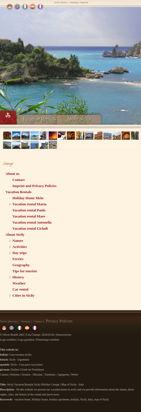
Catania (4, 374)
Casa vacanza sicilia (20, 354)
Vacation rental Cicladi (30, 228)
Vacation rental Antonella (32, 222)
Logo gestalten (26, 339)
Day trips (19, 253)
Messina (37, 374)
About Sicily (79, 119)
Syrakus (26, 374)
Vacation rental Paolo (28, 210)
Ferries (18, 259)
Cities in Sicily (23, 295)
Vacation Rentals (39, 119)
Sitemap (25, 321)
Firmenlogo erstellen (47, 339)
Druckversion (64, 334)
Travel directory (9, 321)
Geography (21, 265)
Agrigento (63, 374)
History (18, 277)
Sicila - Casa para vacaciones (27, 364)
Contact (18, 180)
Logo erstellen (8, 339)
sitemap (74, 2)
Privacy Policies (59, 321)
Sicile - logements (19, 359)
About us (12, 174)
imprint (84, 2)
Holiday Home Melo (27, 198)
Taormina (50, 374)
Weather (19, 283)
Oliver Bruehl (10, 334)
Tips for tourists (24, 271)
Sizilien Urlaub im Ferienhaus (27, 369)
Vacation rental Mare (28, 216)
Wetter (74, 374)
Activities (19, 247)
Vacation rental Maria (29, 204)
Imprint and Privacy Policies (34, 186)
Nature (17, 241)
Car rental (20, 289)
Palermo (15, 374)
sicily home (60, 2)
